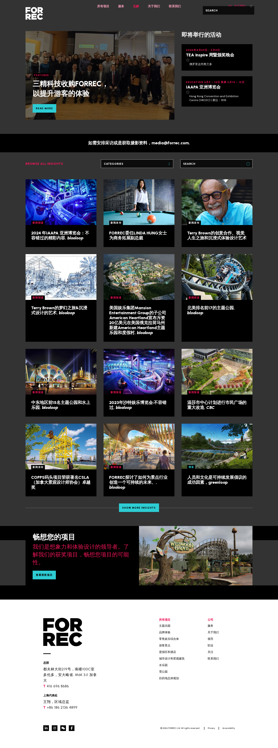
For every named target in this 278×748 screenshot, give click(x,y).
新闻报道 (38, 222)
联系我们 (175, 6)
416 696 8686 (58, 686)
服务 (120, 6)
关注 (210, 652)
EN (228, 6)
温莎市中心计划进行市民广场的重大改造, (216, 405)
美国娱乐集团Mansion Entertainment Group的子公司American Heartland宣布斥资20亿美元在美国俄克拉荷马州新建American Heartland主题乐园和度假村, (137, 320)
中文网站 (240, 6)
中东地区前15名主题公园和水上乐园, (60, 405)
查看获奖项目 (44, 575)
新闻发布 (116, 222)
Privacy (211, 728)
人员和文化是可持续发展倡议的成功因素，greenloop (216, 480)
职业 (210, 645)
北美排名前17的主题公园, (211, 310)
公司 (210, 619)
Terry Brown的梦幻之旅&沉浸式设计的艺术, (59, 310)
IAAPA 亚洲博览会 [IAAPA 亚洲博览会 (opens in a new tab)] (203, 87)
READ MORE (44, 108)
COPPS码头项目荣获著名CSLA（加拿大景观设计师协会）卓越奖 (60, 482)
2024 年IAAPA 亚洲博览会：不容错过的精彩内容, (60, 235)
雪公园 (163, 671)
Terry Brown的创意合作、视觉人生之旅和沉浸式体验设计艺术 (216, 235)
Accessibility (228, 728)
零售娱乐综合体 (169, 639)
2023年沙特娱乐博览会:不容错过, (137, 405)
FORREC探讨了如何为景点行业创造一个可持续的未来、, (138, 482)
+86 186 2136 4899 (62, 707)
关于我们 (154, 6)
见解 (136, 6)
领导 (210, 639)
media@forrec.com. (171, 142)
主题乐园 (164, 625)
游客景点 (164, 645)
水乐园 (163, 665)
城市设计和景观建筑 (172, 658)
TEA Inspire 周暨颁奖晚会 (210, 54)
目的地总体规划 (169, 678)
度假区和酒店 (167, 652)
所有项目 (102, 6)
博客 (191, 467)
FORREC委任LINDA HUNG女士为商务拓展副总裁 (138, 235)
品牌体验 (164, 632)
